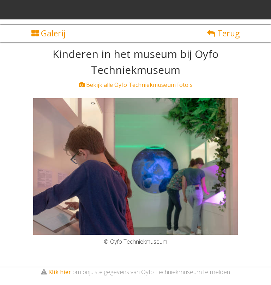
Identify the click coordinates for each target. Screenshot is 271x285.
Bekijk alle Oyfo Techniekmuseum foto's (136, 85)
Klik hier (59, 272)
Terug (223, 33)
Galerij (48, 33)
